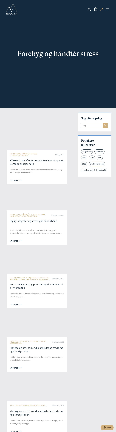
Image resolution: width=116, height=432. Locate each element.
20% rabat (99, 152)
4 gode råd (101, 170)
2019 (92, 158)
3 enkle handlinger (97, 164)
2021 (100, 158)
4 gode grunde (87, 170)
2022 (84, 164)
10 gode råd (87, 152)
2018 (84, 158)
